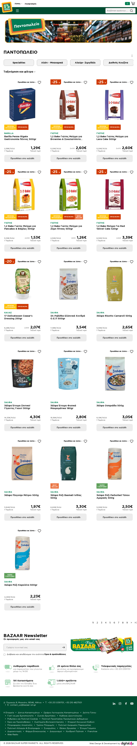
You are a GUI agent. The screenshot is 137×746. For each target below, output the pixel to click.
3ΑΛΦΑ (54, 312)
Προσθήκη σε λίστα (26, 82)
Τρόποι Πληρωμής (45, 725)
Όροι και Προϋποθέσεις (19, 722)
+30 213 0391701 (56, 702)
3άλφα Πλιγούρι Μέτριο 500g (21, 495)
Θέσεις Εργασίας (68, 728)
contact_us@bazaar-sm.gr (23, 705)
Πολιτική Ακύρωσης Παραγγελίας (74, 725)
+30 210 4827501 (73, 702)
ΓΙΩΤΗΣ (54, 133)
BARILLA (8, 133)
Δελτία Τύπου (89, 712)
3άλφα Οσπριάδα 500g (110, 405)
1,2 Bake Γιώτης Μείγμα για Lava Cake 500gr (112, 137)
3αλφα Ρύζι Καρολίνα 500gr (20, 585)
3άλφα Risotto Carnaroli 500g (114, 315)
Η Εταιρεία (9, 712)
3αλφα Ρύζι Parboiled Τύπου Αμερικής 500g (113, 496)
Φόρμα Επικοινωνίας (36, 731)
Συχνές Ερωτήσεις (46, 716)
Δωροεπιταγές (14, 731)
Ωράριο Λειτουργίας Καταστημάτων (61, 712)
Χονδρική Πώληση (75, 731)
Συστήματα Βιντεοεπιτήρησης (49, 722)
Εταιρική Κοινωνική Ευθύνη (81, 722)
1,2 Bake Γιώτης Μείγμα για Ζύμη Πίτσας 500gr (66, 227)
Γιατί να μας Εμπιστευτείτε (20, 716)
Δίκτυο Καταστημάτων (29, 712)
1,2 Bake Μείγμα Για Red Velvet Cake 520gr (110, 227)
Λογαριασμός (30, 4)
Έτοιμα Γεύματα (88, 728)
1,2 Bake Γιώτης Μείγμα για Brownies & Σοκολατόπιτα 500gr (66, 139)
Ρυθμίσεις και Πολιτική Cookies (22, 719)
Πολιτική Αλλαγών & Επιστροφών (23, 728)
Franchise (92, 731)
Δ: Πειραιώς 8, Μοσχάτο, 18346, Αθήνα (22, 702)
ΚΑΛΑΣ (8, 312)
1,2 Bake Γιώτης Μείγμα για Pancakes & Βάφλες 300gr (20, 227)
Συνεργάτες (50, 728)
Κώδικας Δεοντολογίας (70, 716)
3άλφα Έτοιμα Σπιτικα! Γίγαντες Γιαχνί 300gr (17, 406)
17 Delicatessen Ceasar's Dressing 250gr (18, 317)
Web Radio (12, 734)
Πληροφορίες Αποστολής (20, 725)
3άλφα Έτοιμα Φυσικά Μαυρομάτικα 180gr (63, 406)
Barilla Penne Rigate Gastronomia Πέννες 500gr (20, 137)
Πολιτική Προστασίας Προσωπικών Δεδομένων (65, 719)
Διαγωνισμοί (56, 731)
